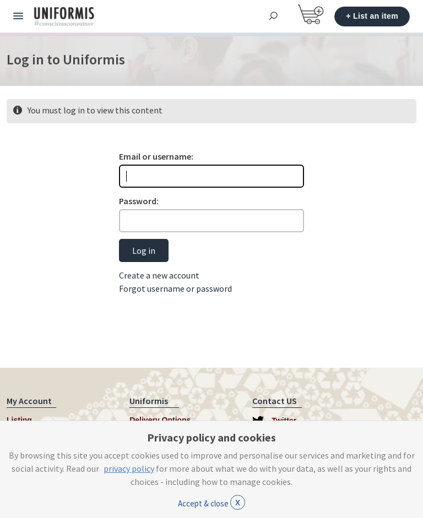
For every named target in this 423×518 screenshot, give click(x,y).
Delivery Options (160, 420)
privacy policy (129, 468)
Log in (143, 250)
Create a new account (159, 275)
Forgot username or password (175, 288)
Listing (19, 420)
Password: (139, 200)
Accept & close (211, 502)
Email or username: (156, 156)
